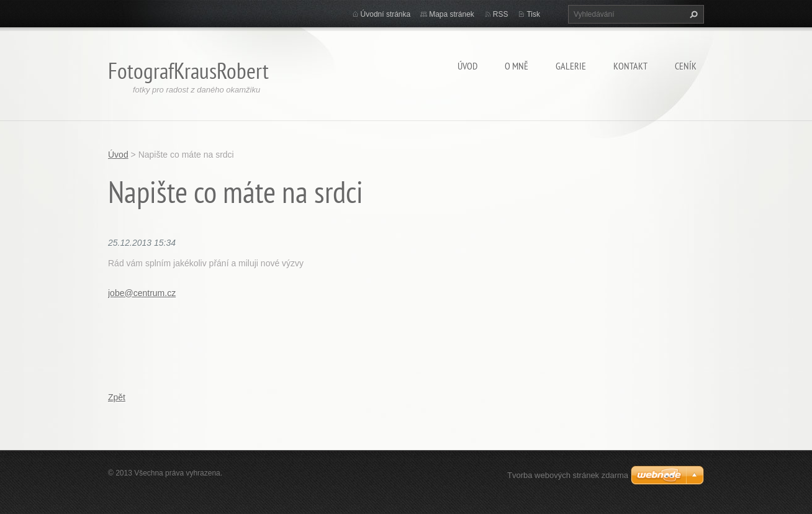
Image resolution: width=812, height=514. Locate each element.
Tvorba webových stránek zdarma (567, 475)
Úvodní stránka (386, 14)
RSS (500, 14)
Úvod (467, 66)
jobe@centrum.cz (142, 293)
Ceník (686, 66)
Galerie (571, 66)
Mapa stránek (451, 14)
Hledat (692, 14)
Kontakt (630, 66)
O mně (516, 66)
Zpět (116, 397)
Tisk (533, 14)
